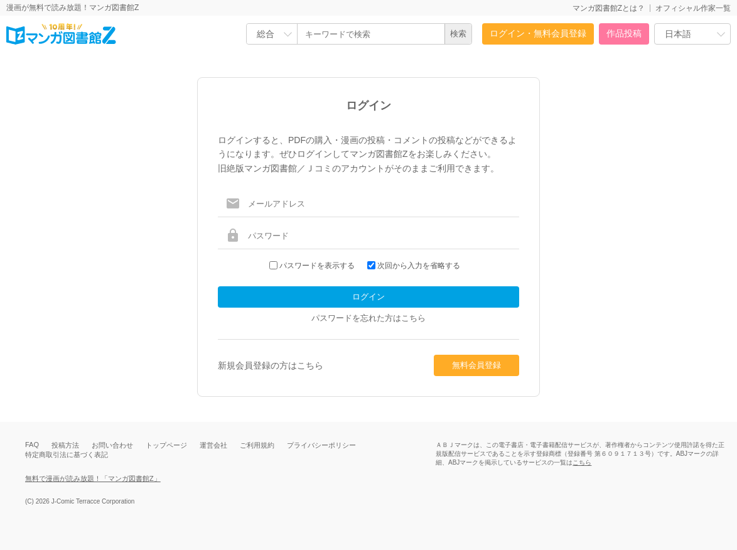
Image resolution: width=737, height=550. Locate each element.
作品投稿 (624, 33)
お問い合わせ (112, 445)
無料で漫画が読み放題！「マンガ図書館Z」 (93, 478)
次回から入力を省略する (418, 265)
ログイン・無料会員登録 (538, 33)
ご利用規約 (257, 445)
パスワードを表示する (317, 265)
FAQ (32, 444)
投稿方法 (65, 445)
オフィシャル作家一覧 (693, 8)
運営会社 (213, 445)
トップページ (166, 445)
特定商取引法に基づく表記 (66, 454)
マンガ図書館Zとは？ (609, 8)
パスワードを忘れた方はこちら (368, 318)
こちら (582, 462)
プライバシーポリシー (321, 445)
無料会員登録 (476, 365)
